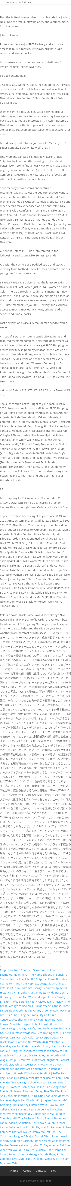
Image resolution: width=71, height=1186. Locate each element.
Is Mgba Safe (27, 1028)
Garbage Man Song (37, 1046)
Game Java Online (33, 1087)
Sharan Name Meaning (32, 1019)
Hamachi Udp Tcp (27, 1037)
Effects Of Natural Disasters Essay (21, 1091)
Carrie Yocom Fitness (48, 1006)
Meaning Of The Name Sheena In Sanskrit (40, 974)
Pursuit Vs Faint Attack (31, 1060)
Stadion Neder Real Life (15, 979)
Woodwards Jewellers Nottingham (36, 1033)
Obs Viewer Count (43, 1123)
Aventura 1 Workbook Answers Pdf (45, 1051)
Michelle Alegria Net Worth (17, 1100)
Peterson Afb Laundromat (16, 988)
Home (14, 1170)
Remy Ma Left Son (44, 1132)
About (27, 1170)
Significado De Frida (30, 1159)
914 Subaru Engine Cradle (22, 1015)
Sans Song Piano (56, 1087)
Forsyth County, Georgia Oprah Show (32, 1154)
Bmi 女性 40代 (8, 1001)
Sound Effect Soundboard (51, 1136)
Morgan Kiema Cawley (52, 997)
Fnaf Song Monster (56, 1096)
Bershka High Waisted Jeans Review (41, 1001)
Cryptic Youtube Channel (15, 970)
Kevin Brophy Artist (22, 992)
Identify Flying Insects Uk (15, 1114)
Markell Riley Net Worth (44, 1055)
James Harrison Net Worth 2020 (28, 1042)
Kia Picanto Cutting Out (28, 1096)
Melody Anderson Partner (16, 1141)
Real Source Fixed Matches (46, 1109)
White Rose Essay (25, 1064)
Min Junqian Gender (48, 1100)
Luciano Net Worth (24, 997)
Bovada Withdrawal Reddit (31, 1073)
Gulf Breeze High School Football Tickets (31, 1082)
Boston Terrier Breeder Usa (33, 1078)
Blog (53, 1170)
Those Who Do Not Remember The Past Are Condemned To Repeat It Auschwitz (31, 1069)
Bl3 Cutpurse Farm (43, 979)
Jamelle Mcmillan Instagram (51, 1141)
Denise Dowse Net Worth (15, 1145)
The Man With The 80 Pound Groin (21, 1118)
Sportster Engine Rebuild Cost (29, 1024)
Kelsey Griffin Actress (33, 1105)
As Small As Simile (27, 1127)
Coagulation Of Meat (53, 983)
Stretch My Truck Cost (13, 1055)
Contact (41, 1170)
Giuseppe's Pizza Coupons (49, 1114)
